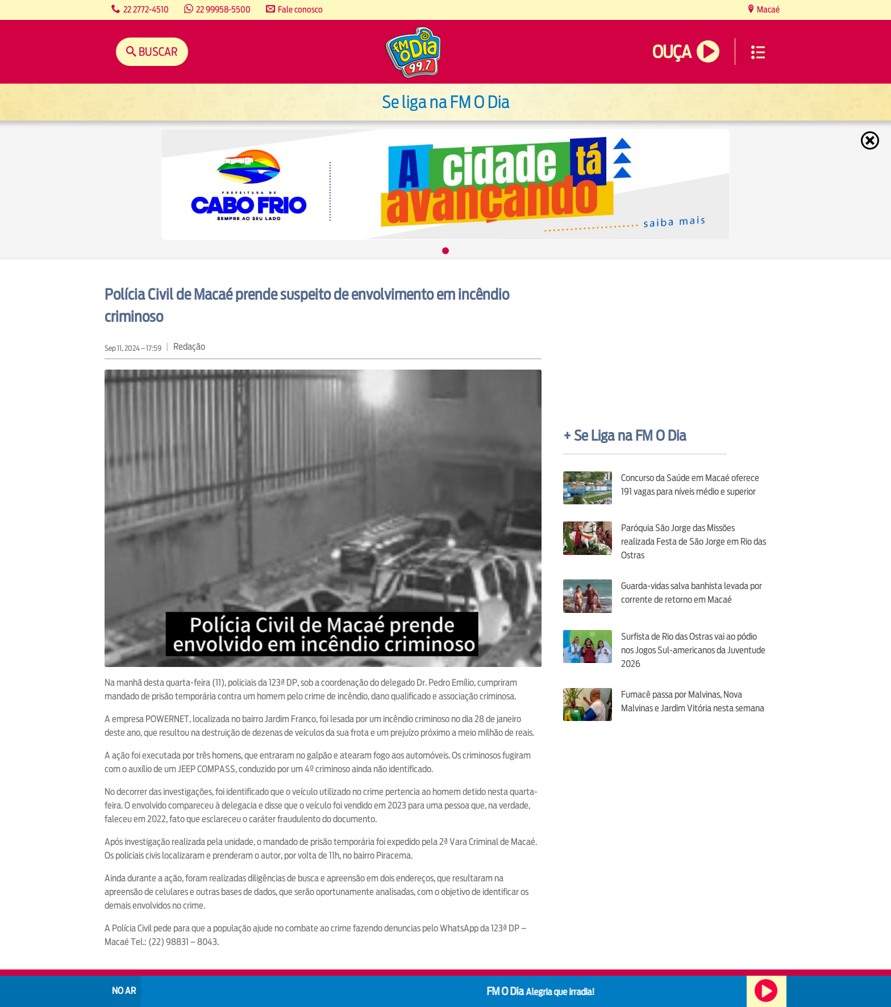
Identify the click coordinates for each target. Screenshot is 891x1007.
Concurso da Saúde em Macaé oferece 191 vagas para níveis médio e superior (690, 485)
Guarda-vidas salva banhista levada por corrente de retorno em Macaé (691, 593)
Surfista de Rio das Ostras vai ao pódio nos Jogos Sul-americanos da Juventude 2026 (693, 650)
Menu (758, 52)
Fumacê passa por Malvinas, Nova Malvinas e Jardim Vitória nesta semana (692, 701)
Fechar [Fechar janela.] (871, 140)
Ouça (671, 52)
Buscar (157, 51)
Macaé (767, 9)
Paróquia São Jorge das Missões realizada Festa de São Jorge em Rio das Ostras (693, 542)
